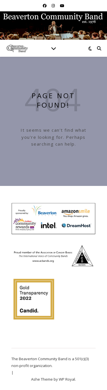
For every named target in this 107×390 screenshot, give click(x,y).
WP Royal (67, 379)
